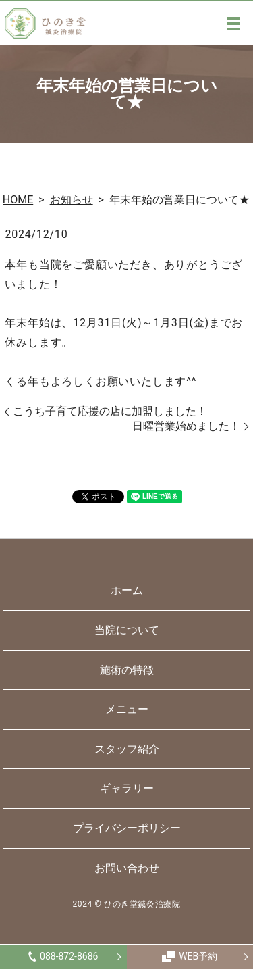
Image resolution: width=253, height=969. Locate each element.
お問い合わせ (126, 868)
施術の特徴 (127, 670)
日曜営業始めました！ (186, 426)
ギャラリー (127, 788)
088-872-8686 (63, 956)
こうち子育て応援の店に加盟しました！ (110, 411)
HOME (18, 199)
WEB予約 (189, 956)
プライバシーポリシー (127, 828)
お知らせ (71, 199)
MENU (233, 23)
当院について (126, 630)
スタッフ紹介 (126, 749)
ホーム (127, 590)
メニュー (126, 709)
